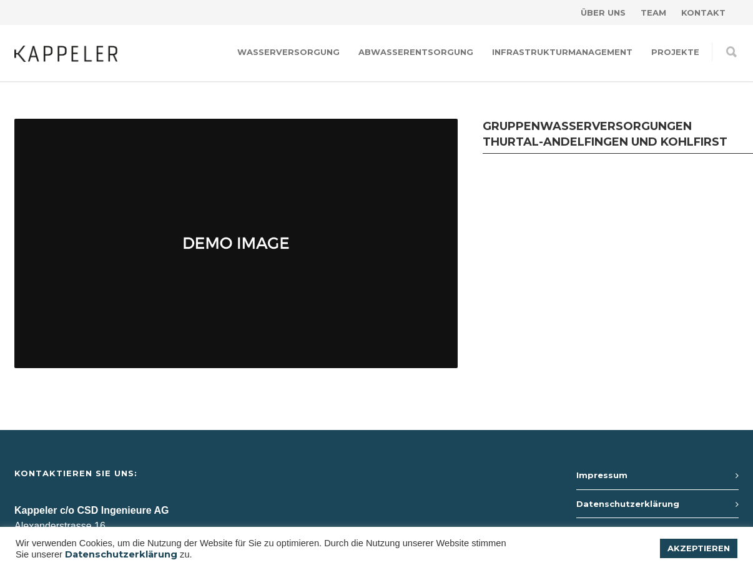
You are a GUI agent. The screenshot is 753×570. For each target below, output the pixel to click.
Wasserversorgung (288, 52)
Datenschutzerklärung (627, 504)
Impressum (602, 475)
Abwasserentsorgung (415, 52)
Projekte (675, 52)
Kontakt (703, 13)
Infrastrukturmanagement (562, 52)
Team (653, 13)
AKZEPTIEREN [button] (698, 548)
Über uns (603, 13)
